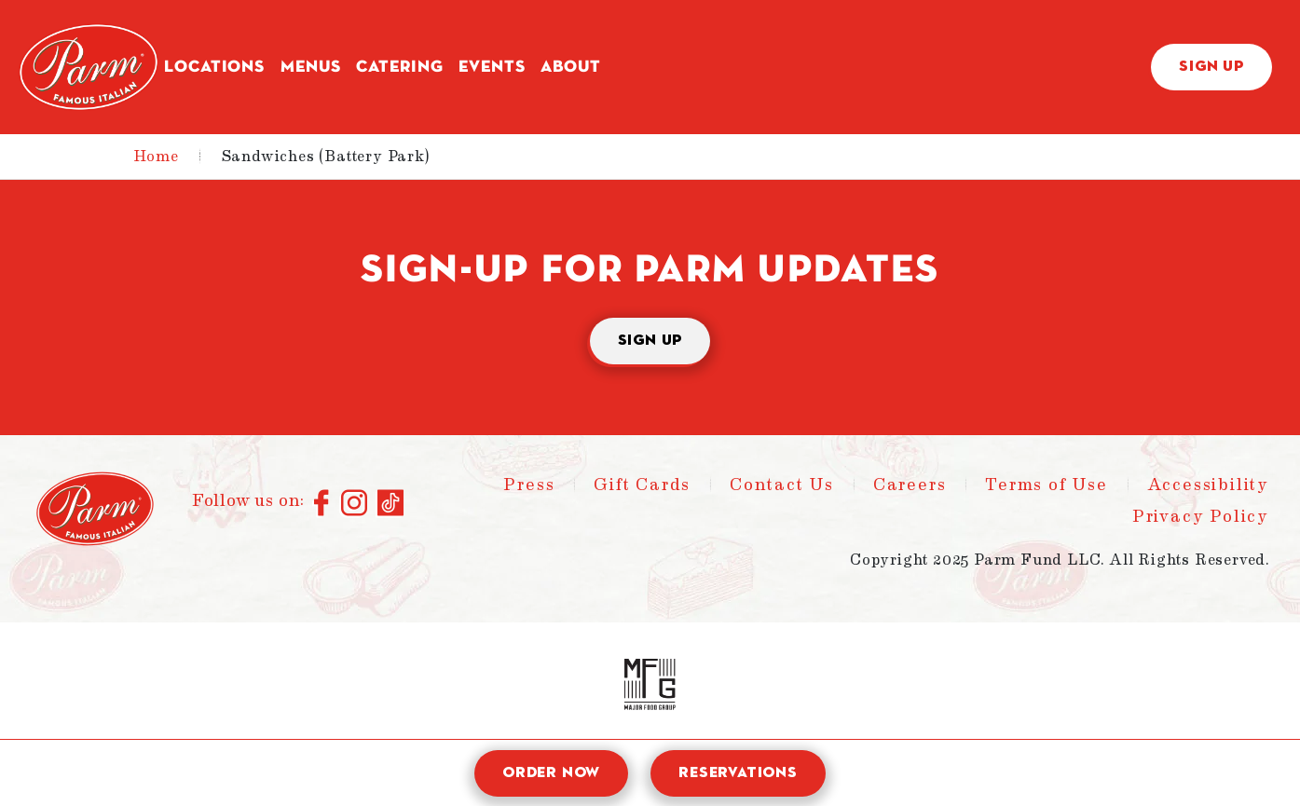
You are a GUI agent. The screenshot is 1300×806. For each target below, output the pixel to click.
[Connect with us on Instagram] (354, 504)
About (571, 67)
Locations (214, 67)
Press (528, 484)
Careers (910, 484)
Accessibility (1208, 484)
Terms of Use (1046, 484)
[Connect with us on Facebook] (323, 504)
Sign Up (1211, 67)
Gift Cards (642, 484)
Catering (399, 67)
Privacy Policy (1200, 516)
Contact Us (782, 484)
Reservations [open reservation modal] (738, 773)
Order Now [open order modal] (551, 773)
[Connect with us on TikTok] (390, 504)
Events (491, 67)
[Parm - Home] (88, 67)
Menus (311, 67)
